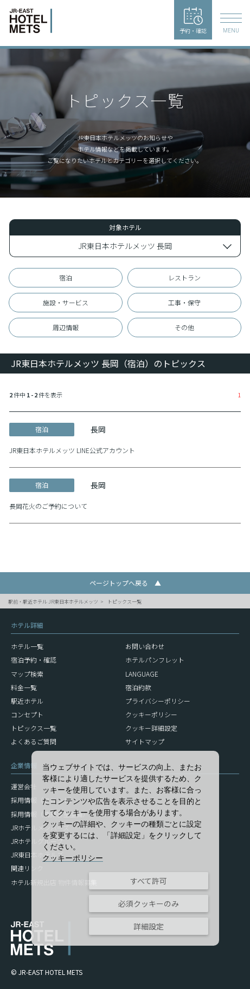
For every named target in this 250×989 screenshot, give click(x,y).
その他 (184, 327)
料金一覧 (24, 687)
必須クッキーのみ (148, 903)
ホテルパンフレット (154, 659)
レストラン (184, 277)
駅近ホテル (27, 700)
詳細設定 (148, 926)
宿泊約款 (138, 687)
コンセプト (27, 714)
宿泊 (65, 277)
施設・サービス (65, 302)
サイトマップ (144, 741)
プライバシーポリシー (157, 700)
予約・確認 (193, 21)
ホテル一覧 (27, 646)
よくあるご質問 (33, 741)
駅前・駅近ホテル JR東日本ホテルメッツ (53, 601)
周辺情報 (66, 327)
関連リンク (27, 868)
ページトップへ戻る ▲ (125, 582)
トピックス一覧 (124, 601)
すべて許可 (148, 880)
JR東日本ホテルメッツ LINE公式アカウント (72, 450)
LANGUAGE (141, 673)
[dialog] (125, 848)
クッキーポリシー (151, 714)
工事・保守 (184, 302)
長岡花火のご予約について (48, 505)
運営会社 (24, 786)
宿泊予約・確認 (33, 659)
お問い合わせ (144, 646)
